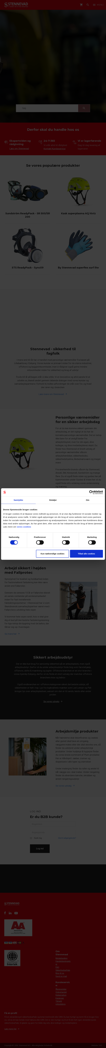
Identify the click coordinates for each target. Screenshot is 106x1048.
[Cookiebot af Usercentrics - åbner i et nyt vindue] (91, 492)
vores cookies (24, 527)
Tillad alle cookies (86, 553)
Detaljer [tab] (53, 500)
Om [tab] (87, 500)
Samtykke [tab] (18, 500)
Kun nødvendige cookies (52, 553)
